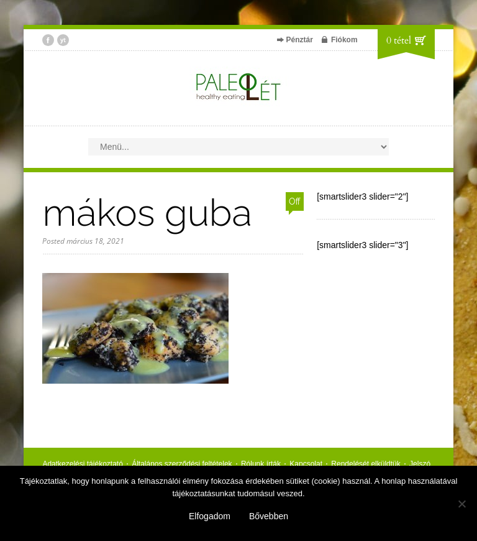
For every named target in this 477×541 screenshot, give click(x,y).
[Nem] (461, 503)
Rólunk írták (261, 464)
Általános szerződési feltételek (182, 464)
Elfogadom (209, 516)
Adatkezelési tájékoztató (82, 464)
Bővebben (268, 516)
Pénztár (299, 39)
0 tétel (398, 40)
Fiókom (344, 39)
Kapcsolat (305, 464)
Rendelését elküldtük (365, 464)
